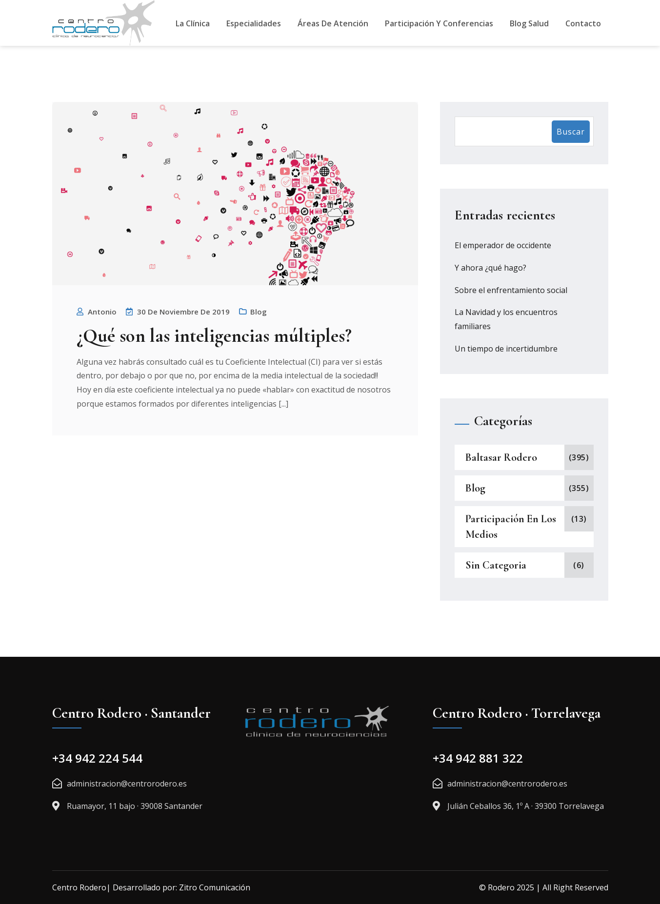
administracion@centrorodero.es (127, 783)
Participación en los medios (510, 526)
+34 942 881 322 (478, 758)
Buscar (571, 131)
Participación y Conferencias (439, 23)
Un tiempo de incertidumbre (506, 348)
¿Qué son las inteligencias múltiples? (214, 335)
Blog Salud (529, 23)
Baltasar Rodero (501, 457)
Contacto (583, 23)
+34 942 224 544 (97, 758)
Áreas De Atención (333, 23)
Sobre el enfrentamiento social (511, 290)
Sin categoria (495, 565)
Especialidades (253, 23)
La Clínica (193, 23)
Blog (258, 311)
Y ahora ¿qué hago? (490, 267)
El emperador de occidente (503, 245)
